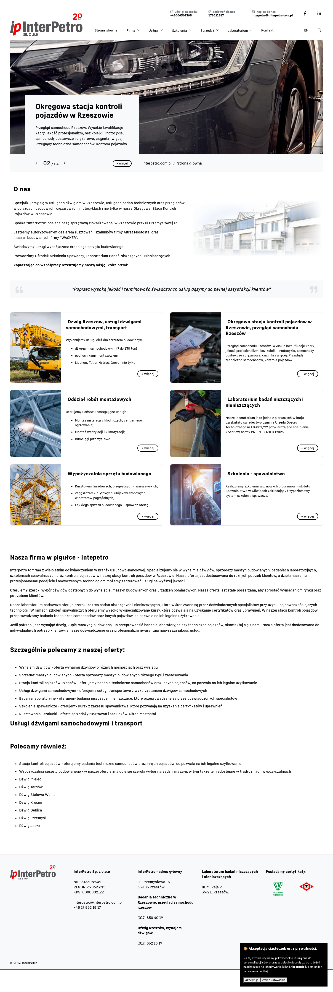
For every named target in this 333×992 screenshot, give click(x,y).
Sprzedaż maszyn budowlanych (45, 675)
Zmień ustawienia (273, 980)
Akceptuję (251, 980)
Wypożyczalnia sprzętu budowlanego (50, 771)
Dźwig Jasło (29, 825)
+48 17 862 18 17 (87, 907)
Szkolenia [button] (180, 30)
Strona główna (106, 30)
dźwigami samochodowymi (95, 348)
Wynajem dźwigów (35, 667)
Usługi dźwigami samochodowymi (47, 690)
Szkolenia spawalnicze (38, 706)
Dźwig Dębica (30, 810)
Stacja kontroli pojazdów (40, 763)
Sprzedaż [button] (207, 30)
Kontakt (267, 30)
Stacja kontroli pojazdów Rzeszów (47, 683)
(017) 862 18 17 (150, 943)
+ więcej (122, 163)
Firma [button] (131, 30)
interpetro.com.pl (157, 163)
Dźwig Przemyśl (32, 818)
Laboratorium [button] (238, 30)
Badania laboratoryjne (37, 698)
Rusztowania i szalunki (38, 714)
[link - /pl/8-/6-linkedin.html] (319, 13)
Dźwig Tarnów (31, 787)
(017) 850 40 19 (150, 917)
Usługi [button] (154, 30)
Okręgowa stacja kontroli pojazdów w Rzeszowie (78, 110)
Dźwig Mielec (30, 779)
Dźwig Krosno (30, 802)
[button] (38, 163)
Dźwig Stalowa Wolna (37, 794)
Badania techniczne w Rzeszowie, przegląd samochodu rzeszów (166, 902)
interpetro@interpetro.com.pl (98, 902)
